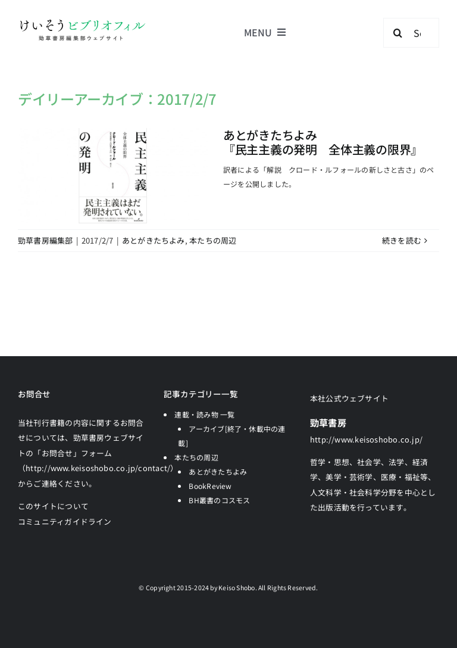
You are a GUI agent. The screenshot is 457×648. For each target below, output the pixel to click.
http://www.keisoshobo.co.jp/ (366, 439)
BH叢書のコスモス (219, 500)
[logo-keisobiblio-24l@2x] (82, 22)
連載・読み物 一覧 (204, 414)
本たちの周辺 (212, 240)
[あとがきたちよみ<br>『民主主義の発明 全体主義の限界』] (113, 175)
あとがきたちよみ (153, 240)
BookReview (210, 486)
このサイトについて (53, 506)
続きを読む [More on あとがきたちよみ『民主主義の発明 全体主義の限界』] (401, 240)
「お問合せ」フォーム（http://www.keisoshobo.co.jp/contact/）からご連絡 (98, 468)
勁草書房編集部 (45, 240)
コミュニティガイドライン (65, 521)
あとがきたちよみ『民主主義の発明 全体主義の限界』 (322, 142)
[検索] (398, 33)
